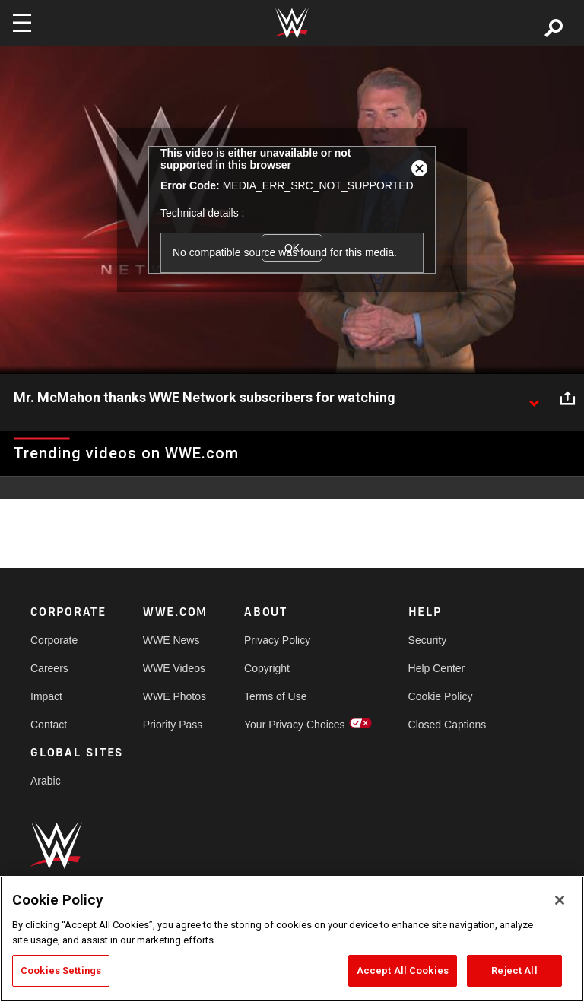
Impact (46, 696)
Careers (49, 668)
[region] (292, 939)
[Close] (559, 900)
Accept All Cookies (403, 970)
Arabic (45, 781)
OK (292, 248)
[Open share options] (567, 398)
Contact (48, 724)
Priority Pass (173, 724)
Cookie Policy (440, 696)
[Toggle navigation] (22, 22)
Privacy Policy (277, 640)
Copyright (267, 668)
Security (427, 640)
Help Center (436, 668)
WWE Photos (174, 696)
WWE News (171, 640)
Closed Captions (447, 724)
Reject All (514, 970)
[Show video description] (534, 398)
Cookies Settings (61, 970)
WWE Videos (174, 668)
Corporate (54, 640)
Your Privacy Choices (294, 724)
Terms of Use (275, 696)
